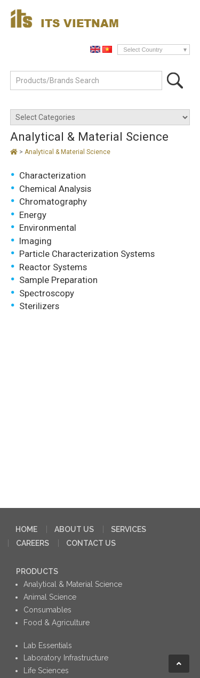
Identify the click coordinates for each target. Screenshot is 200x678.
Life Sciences (46, 670)
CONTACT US (91, 543)
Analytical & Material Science (67, 152)
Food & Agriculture (56, 622)
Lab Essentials (47, 645)
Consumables (47, 610)
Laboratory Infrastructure (65, 657)
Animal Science (49, 597)
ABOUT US (74, 529)
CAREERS (32, 543)
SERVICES (128, 529)
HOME (26, 529)
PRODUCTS (37, 571)
